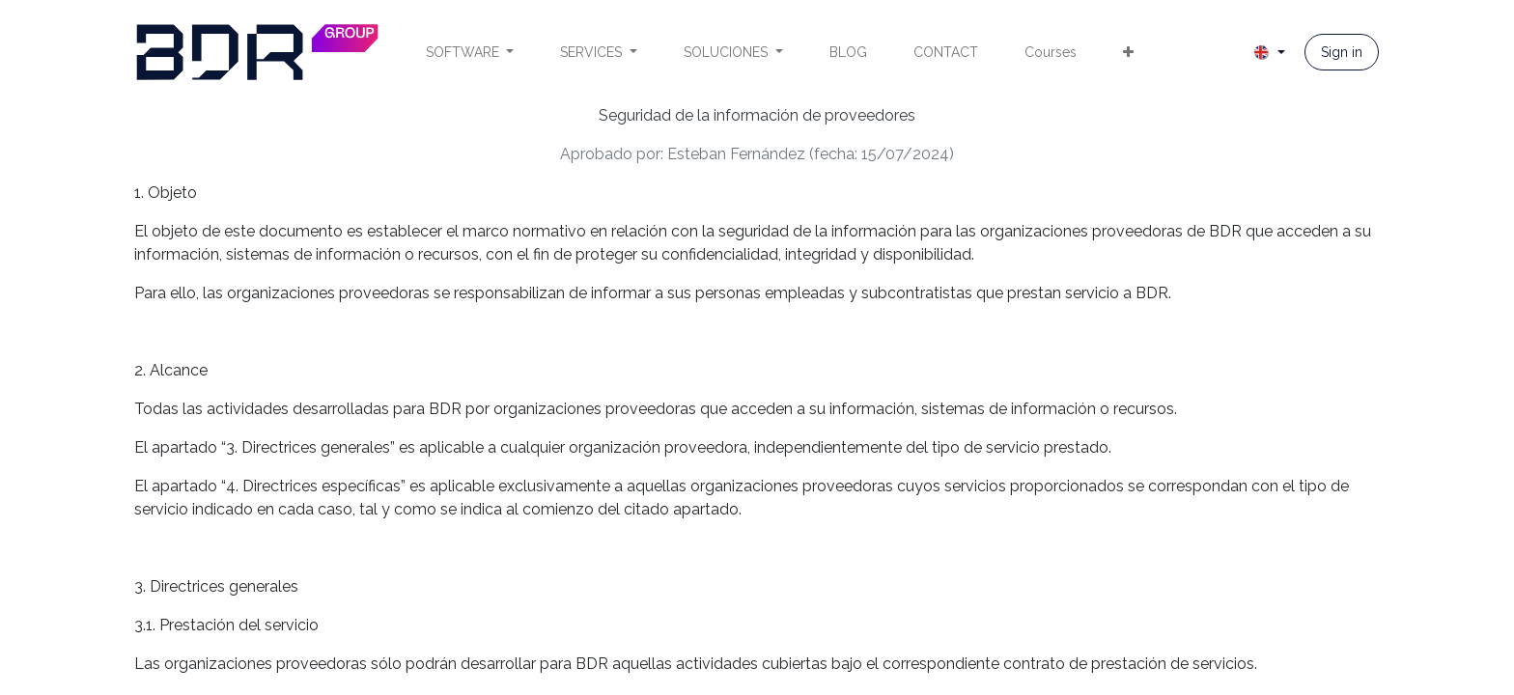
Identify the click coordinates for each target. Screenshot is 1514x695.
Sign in (1341, 52)
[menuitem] (470, 52)
